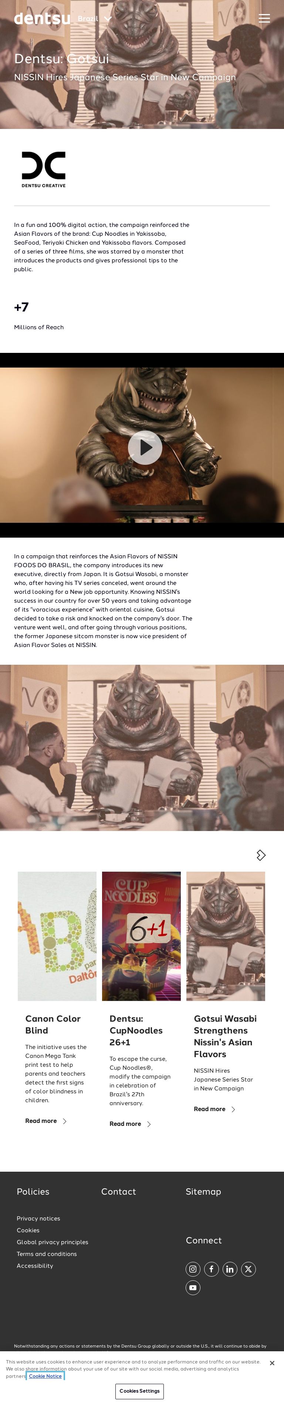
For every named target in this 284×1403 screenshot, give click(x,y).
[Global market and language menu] (95, 19)
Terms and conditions (47, 1254)
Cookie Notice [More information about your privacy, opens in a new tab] (45, 1376)
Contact (118, 1192)
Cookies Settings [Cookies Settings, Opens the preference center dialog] (139, 1391)
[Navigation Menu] (264, 18)
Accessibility (35, 1266)
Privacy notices (38, 1219)
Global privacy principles (52, 1243)
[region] (142, 1377)
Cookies (28, 1231)
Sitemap (203, 1192)
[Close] (272, 1363)
